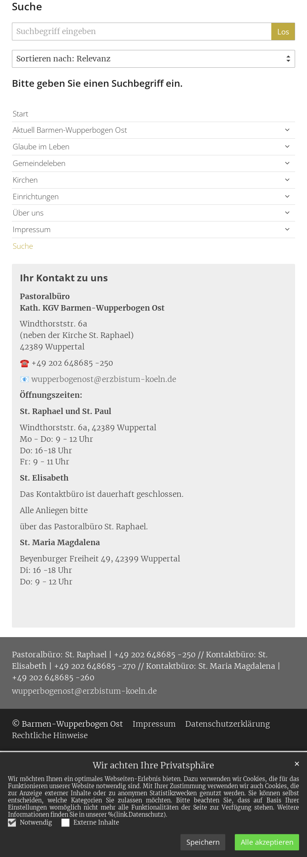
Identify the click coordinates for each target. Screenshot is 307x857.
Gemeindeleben (39, 163)
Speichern (203, 847)
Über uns (28, 212)
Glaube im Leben (41, 146)
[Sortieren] (153, 59)
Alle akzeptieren (267, 847)
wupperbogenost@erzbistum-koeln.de (103, 379)
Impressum (32, 229)
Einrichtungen (36, 196)
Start (20, 113)
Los (283, 31)
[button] (287, 130)
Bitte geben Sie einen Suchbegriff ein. (97, 83)
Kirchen (25, 179)
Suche (27, 6)
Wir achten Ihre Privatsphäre (153, 770)
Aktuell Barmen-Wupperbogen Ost (70, 129)
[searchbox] (141, 31)
